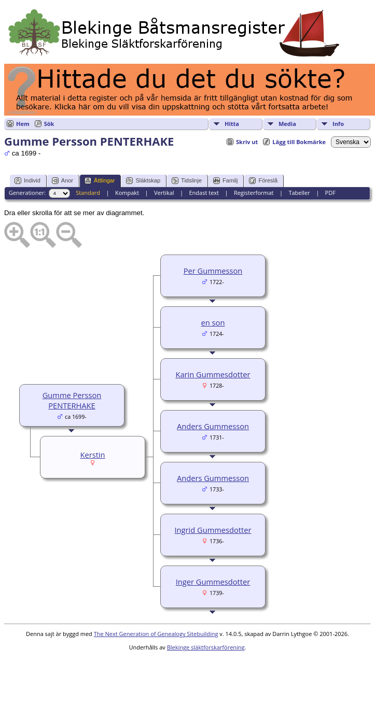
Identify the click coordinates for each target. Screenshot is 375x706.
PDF (330, 192)
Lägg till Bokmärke (299, 142)
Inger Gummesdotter (213, 581)
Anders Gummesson (213, 426)
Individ (27, 181)
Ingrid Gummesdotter (213, 530)
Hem (23, 124)
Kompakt (127, 192)
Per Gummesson (213, 270)
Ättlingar (100, 181)
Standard (88, 192)
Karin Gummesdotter (212, 374)
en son (213, 322)
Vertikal (164, 192)
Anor (62, 181)
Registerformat (254, 192)
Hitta (232, 124)
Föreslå (263, 181)
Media (287, 124)
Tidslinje (187, 181)
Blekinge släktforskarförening (206, 647)
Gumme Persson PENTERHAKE (72, 400)
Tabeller (299, 192)
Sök (49, 124)
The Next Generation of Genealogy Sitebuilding (156, 634)
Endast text (204, 192)
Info (338, 124)
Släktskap (143, 181)
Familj (225, 181)
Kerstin (92, 454)
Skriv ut (247, 142)
